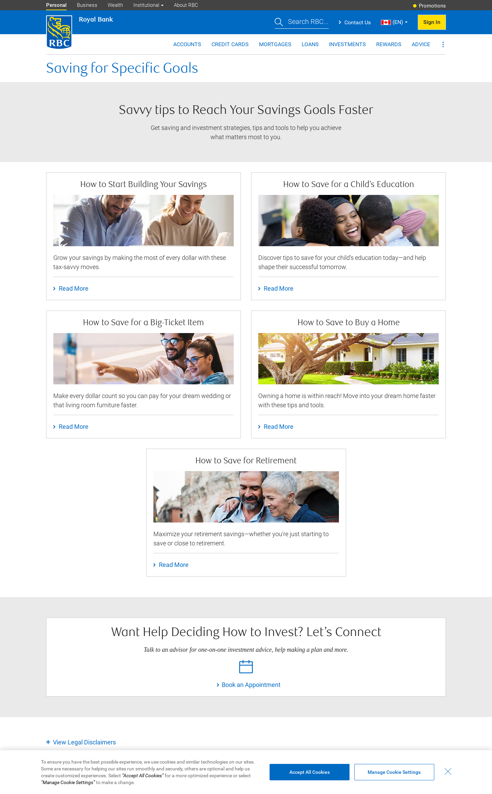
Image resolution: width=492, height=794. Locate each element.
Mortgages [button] (275, 44)
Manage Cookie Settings (394, 777)
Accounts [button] (187, 44)
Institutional (146, 5)
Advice (421, 44)
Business (87, 5)
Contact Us (357, 22)
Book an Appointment (251, 684)
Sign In (431, 22)
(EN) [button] (392, 22)
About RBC (186, 5)
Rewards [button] (388, 44)
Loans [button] (310, 44)
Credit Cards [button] (230, 44)
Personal (56, 5)
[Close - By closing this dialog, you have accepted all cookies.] (448, 776)
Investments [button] (347, 44)
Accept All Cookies (309, 777)
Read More (73, 288)
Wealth (115, 5)
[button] (302, 22)
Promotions (432, 6)
